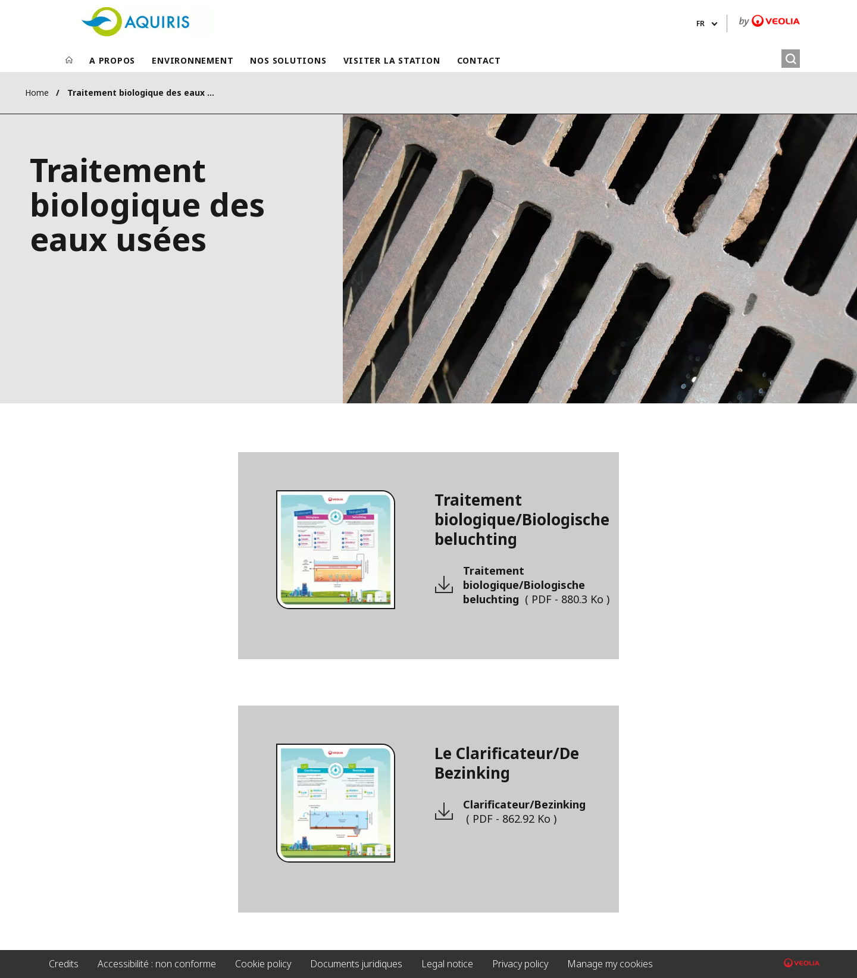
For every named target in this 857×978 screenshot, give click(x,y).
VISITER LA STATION (391, 60)
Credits (64, 963)
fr (700, 23)
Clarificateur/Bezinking (524, 811)
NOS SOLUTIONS (288, 60)
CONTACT (479, 60)
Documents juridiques (356, 963)
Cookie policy (263, 963)
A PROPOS (112, 60)
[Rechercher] (790, 58)
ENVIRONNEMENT (192, 60)
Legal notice (447, 963)
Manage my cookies (610, 963)
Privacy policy (520, 963)
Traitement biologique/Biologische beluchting (536, 584)
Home (37, 92)
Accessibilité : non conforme (157, 963)
